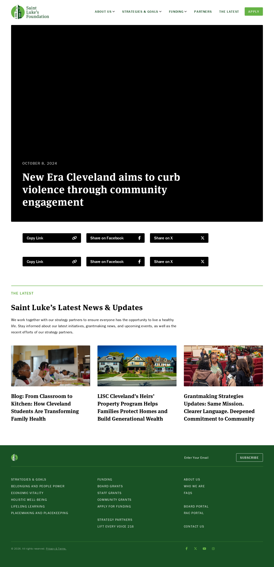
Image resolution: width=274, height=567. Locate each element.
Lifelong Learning (28, 506)
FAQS (188, 493)
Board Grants (110, 486)
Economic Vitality (27, 493)
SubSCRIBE (249, 458)
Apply (253, 11)
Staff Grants (109, 493)
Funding (176, 11)
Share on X (179, 238)
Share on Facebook (115, 238)
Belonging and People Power (38, 486)
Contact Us (194, 526)
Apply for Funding (114, 506)
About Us (103, 11)
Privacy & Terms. (56, 548)
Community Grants (114, 500)
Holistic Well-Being (29, 500)
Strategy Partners (114, 520)
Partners (203, 11)
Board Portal (196, 506)
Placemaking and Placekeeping (39, 513)
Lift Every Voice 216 (115, 526)
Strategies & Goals (140, 11)
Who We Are (194, 486)
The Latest (229, 11)
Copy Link (52, 238)
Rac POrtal (194, 513)
